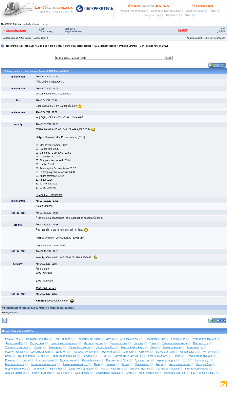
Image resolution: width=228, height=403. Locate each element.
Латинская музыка (168, 368)
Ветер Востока (165, 351)
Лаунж (110, 338)
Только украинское (16, 347)
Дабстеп (61, 351)
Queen (38, 347)
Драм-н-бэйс (142, 360)
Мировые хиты (129, 338)
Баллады (88, 355)
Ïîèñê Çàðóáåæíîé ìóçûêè (78, 46)
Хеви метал (142, 364)
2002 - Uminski (44, 272)
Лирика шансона (15, 372)
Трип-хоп (38, 368)
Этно (188, 15)
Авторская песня (179, 364)
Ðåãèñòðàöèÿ (40, 38)
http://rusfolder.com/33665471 (52, 245)
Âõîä (28, 38)
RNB (184, 360)
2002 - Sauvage (44, 280)
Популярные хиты (37, 338)
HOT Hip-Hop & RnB (203, 372)
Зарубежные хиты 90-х (127, 355)
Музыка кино (68, 360)
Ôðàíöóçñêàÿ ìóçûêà (105, 46)
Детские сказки (41, 351)
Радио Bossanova (15, 368)
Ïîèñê (223, 31)
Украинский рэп (41, 372)
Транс (176, 355)
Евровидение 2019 (88, 338)
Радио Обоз (12, 338)
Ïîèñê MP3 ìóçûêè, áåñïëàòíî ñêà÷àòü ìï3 (26, 46)
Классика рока (45, 360)
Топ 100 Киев (62, 338)
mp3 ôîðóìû (56, 46)
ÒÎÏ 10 (41, 29)
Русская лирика (14, 364)
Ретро (159, 364)
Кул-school (209, 351)
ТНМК (103, 355)
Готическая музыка (196, 368)
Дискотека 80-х (14, 343)
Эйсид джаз (82, 372)
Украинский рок (166, 360)
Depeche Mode (172, 347)
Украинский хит (157, 355)
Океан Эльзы (188, 351)
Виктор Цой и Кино (132, 347)
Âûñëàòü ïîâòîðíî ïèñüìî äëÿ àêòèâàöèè (206, 38)
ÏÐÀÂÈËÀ (182, 30)
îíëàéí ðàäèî (205, 6)
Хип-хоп (128, 351)
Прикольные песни (84, 351)
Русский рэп (200, 343)
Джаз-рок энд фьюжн (82, 368)
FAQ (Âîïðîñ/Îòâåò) (73, 31)
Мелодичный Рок (174, 372)
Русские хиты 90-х (117, 360)
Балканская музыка (108, 372)
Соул (153, 347)
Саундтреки (37, 343)
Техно (125, 364)
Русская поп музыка (132, 10)
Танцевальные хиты (174, 343)
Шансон (138, 343)
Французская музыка (43, 364)
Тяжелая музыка (140, 368)
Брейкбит (172, 15)
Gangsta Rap (151, 15)
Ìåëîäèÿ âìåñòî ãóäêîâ (16, 30)
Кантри (110, 364)
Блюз (8, 355)
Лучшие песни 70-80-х (31, 355)
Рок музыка (178, 338)
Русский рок (109, 351)
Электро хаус (194, 10)
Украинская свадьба (63, 355)
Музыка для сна (93, 343)
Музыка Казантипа (112, 368)
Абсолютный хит (155, 338)
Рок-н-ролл (55, 347)
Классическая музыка (165, 10)
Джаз (153, 343)
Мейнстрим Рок (148, 372)
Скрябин (144, 351)
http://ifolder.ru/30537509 (49, 195)
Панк (213, 10)
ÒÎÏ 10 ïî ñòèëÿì (46, 31)
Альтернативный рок (75, 364)
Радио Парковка (15, 351)
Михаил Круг (195, 347)
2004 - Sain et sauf (46, 288)
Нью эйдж (56, 368)
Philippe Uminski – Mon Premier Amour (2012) (143, 46)
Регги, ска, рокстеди (17, 360)
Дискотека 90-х (105, 347)
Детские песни (118, 343)
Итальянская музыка (199, 355)
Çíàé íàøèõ (70, 29)
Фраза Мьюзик (91, 360)
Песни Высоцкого (79, 347)
